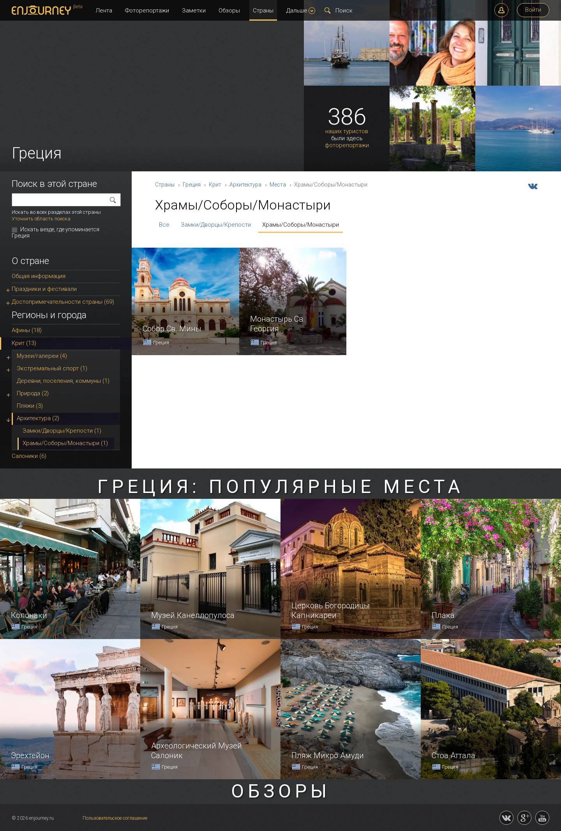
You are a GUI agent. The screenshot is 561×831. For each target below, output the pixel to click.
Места (278, 184)
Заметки (194, 10)
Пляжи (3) (30, 405)
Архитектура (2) (38, 418)
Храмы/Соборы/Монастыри (300, 224)
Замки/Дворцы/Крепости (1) (62, 430)
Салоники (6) (29, 456)
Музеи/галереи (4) (42, 355)
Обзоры (229, 10)
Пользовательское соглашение (115, 818)
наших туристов (346, 131)
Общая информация (38, 276)
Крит (215, 184)
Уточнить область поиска (41, 219)
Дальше (300, 10)
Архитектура (245, 184)
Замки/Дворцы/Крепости (216, 224)
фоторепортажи (347, 145)
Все (164, 224)
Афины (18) (27, 330)
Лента (103, 10)
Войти (533, 9)
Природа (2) (33, 393)
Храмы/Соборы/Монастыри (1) (65, 443)
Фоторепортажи (147, 10)
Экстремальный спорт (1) (52, 368)
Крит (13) (24, 343)
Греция (192, 184)
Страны (263, 10)
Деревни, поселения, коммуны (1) (63, 380)
